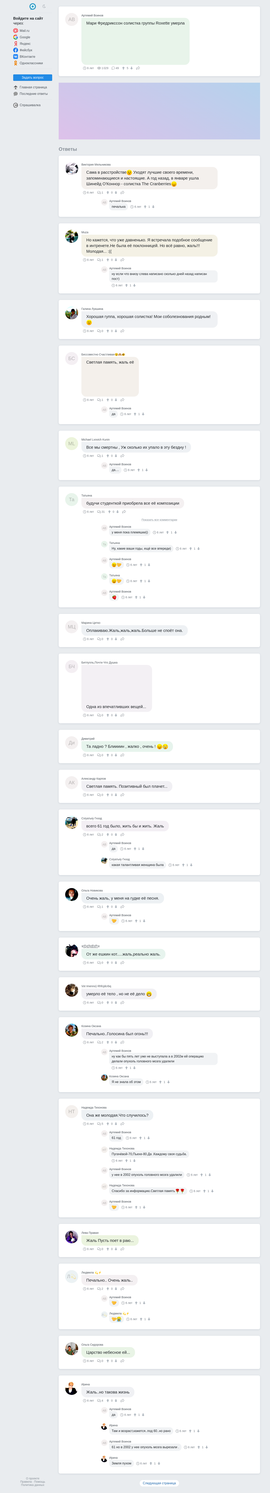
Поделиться (138, 68)
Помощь (39, 1481)
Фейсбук (22, 50)
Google (21, 37)
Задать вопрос (33, 77)
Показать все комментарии (159, 519)
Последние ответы (30, 93)
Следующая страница (159, 1483)
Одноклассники (28, 63)
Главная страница (30, 87)
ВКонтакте (24, 56)
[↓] (131, 68)
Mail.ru (21, 30)
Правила (26, 1481)
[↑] (124, 68)
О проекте (32, 1478)
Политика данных (32, 1485)
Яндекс (22, 43)
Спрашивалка (27, 105)
